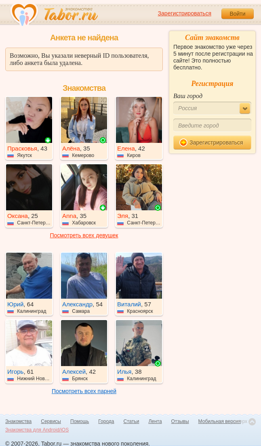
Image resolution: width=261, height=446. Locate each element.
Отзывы (180, 421)
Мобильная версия (219, 421)
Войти (237, 13)
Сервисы (51, 421)
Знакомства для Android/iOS (37, 430)
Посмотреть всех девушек (84, 235)
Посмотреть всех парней (84, 391)
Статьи (131, 421)
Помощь (79, 421)
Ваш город (187, 95)
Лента (155, 421)
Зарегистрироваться (184, 13)
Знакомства (18, 421)
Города (106, 421)
